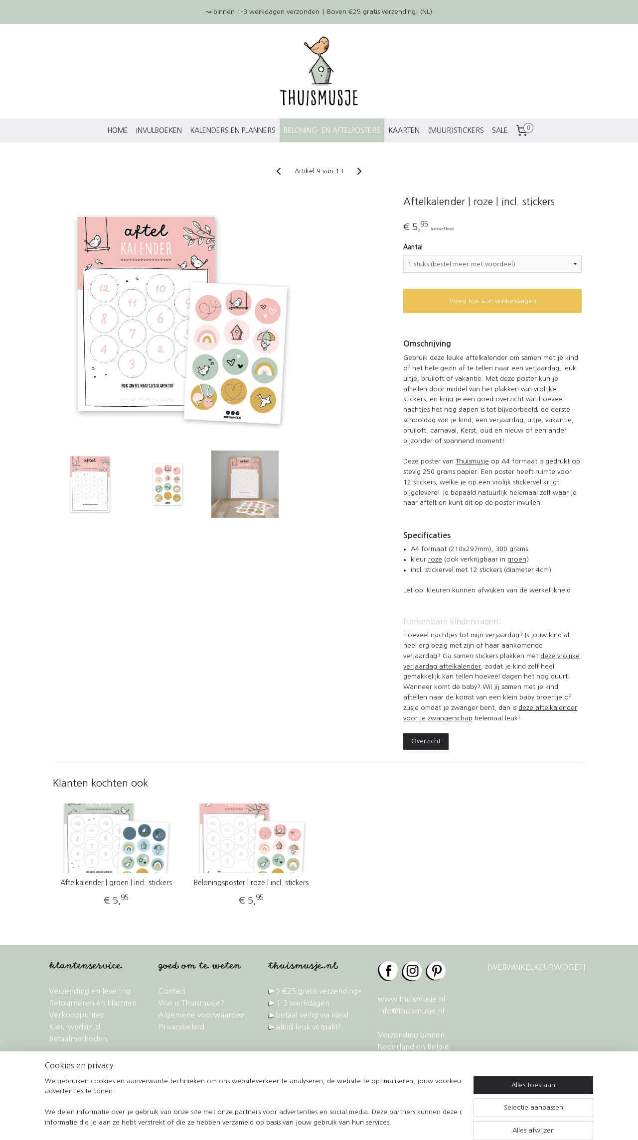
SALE (500, 130)
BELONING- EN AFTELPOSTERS (332, 130)
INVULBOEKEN (159, 130)
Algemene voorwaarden (202, 1015)
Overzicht (426, 741)
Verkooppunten (77, 1015)
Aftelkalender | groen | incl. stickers (116, 882)
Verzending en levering (90, 991)
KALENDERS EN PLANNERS (233, 130)
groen (516, 559)
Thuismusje (472, 461)
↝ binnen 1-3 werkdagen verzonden (262, 11)
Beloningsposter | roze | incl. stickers (251, 882)
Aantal (413, 247)
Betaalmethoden (78, 1038)
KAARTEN (404, 130)
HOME (117, 130)
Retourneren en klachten (93, 1003)
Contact (172, 991)
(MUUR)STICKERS (456, 130)
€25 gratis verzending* (322, 991)
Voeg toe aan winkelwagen (492, 301)
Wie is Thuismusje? (191, 1003)
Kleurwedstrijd (74, 1026)
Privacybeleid (181, 1026)
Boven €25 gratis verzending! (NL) (379, 11)
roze (435, 559)
